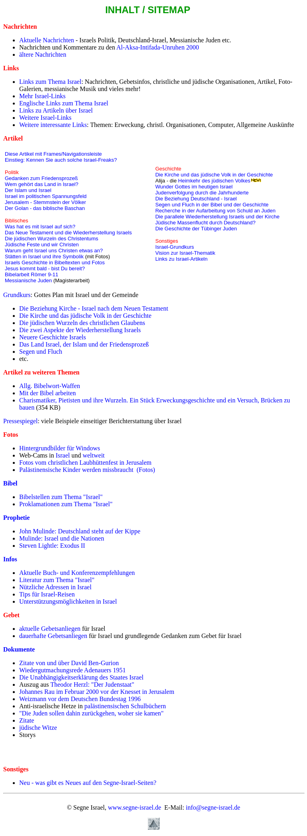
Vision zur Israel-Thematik (185, 253)
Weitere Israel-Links (45, 117)
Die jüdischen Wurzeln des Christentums (51, 239)
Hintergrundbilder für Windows (59, 448)
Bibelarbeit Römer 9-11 (31, 274)
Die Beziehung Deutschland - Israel (196, 199)
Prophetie (16, 517)
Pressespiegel (20, 421)
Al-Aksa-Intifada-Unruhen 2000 (157, 47)
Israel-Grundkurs (174, 247)
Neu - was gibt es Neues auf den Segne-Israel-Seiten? (87, 782)
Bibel (10, 483)
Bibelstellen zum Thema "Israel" (61, 496)
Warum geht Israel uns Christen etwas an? (54, 251)
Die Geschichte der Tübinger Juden (196, 229)
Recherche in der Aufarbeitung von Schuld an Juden (215, 211)
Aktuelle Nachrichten (46, 40)
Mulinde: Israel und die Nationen (61, 538)
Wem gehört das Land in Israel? (41, 184)
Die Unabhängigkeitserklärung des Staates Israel (81, 677)
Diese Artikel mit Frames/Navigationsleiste (53, 154)
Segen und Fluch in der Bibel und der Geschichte (211, 205)
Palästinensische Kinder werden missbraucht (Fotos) (87, 469)
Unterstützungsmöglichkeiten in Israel (68, 601)
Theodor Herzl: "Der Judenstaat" (92, 684)
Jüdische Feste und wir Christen (42, 245)
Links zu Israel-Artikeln (181, 259)
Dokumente (19, 649)
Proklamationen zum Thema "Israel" (66, 504)
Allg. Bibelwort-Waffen (49, 385)
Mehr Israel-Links (42, 96)
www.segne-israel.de (134, 807)
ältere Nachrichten (42, 54)
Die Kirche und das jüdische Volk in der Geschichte (214, 175)
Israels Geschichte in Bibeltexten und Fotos (55, 262)
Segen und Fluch (40, 351)
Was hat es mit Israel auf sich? (40, 227)
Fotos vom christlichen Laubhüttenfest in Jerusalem (85, 462)
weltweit (94, 455)
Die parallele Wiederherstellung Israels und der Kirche (218, 217)
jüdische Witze (38, 727)
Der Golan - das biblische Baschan (45, 208)
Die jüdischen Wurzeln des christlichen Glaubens (82, 322)
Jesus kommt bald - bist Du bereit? (45, 268)
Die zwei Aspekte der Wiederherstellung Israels (80, 330)
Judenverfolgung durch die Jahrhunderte (201, 193)
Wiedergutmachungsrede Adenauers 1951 (72, 670)
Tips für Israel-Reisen (47, 594)
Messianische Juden (28, 280)
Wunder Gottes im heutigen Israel (193, 187)
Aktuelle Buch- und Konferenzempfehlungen (77, 572)
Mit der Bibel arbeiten (47, 393)
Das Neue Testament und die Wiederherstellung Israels (68, 233)
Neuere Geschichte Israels (52, 337)
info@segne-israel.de (213, 807)
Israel (63, 455)
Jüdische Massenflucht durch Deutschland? (205, 223)
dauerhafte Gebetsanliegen (53, 635)
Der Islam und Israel (28, 190)
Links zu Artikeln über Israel (56, 110)
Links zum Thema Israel (50, 81)
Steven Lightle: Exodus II (52, 545)
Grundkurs (16, 294)
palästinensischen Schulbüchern (125, 706)
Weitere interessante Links (53, 124)
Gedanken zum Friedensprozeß (41, 178)
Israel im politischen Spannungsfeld (46, 196)
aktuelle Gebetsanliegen (49, 628)
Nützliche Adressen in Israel (55, 587)
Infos (10, 559)
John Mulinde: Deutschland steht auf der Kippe (79, 531)
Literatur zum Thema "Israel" (56, 579)
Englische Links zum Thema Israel (63, 103)
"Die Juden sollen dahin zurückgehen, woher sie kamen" (91, 713)
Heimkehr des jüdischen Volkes (214, 181)
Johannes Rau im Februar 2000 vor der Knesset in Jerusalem (96, 691)
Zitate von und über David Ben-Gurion (69, 663)
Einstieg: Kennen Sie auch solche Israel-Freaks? (61, 160)
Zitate (26, 720)
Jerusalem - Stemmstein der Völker (45, 202)
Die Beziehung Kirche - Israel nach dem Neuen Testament (93, 308)
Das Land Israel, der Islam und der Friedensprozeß (84, 344)
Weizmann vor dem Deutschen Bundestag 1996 (80, 698)
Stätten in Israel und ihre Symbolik (44, 257)
